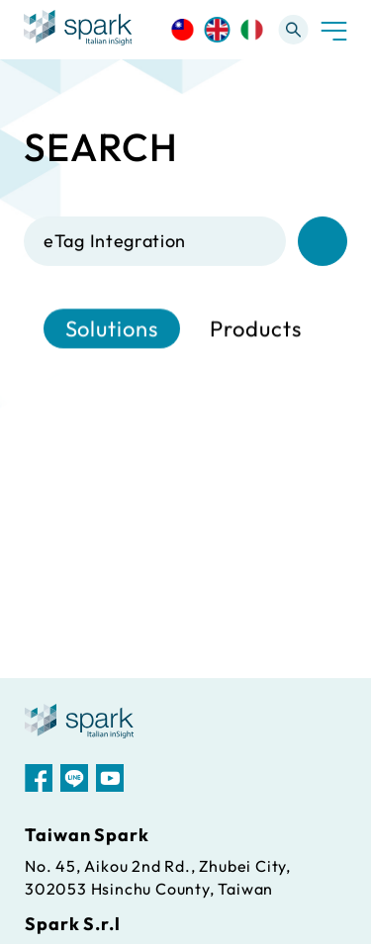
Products (255, 329)
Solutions (111, 329)
